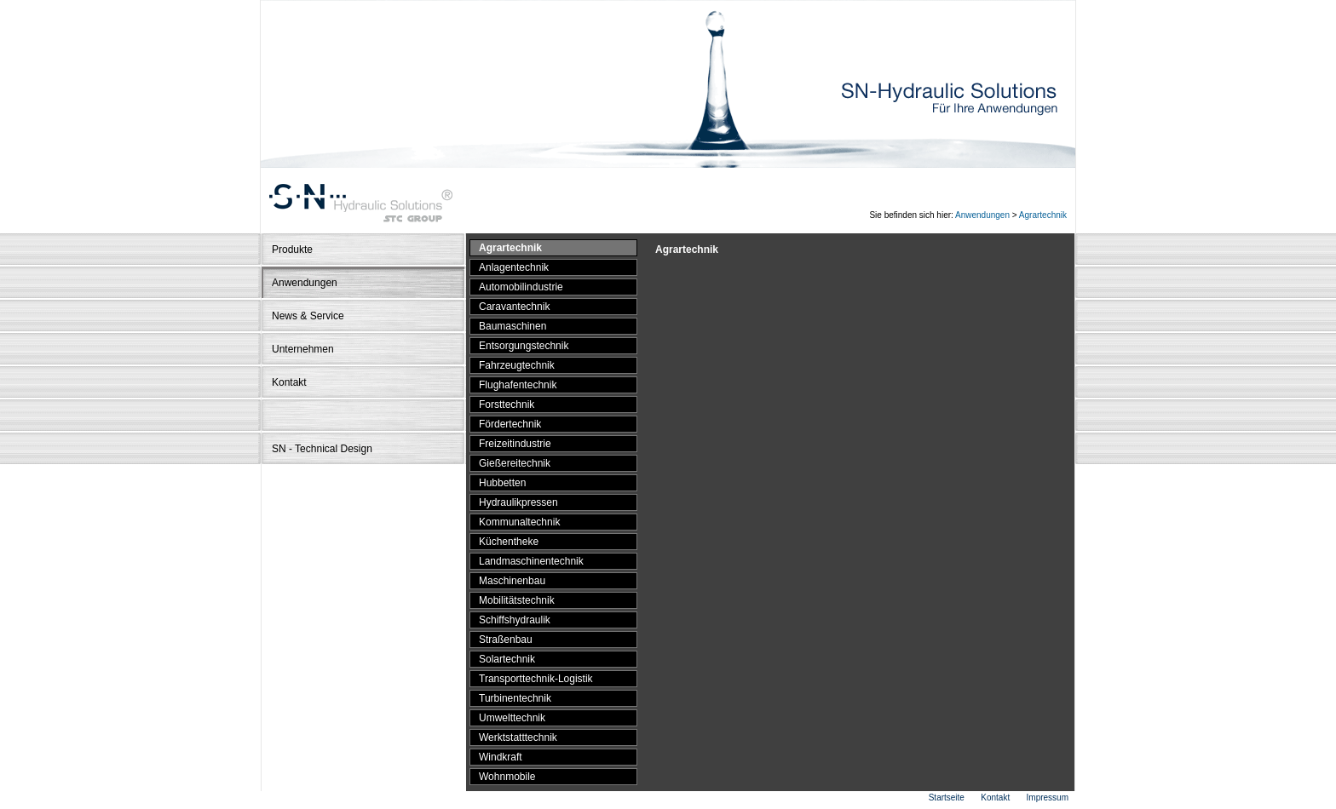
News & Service (308, 316)
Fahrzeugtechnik (517, 365)
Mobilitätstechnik (517, 600)
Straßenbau (506, 639)
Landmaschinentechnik (531, 561)
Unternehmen (303, 349)
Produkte (292, 249)
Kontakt (289, 382)
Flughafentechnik (517, 385)
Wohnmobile (507, 777)
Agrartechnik (1043, 215)
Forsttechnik (506, 404)
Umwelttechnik (512, 718)
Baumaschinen (512, 326)
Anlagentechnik (514, 267)
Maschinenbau (512, 581)
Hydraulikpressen (518, 502)
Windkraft (500, 757)
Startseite (947, 797)
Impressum (1047, 797)
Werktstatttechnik (518, 737)
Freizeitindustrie (515, 444)
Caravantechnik (514, 307)
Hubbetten (502, 483)
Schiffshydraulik (514, 620)
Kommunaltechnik (519, 522)
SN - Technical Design (322, 449)
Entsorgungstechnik (523, 346)
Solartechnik (507, 659)
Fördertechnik (510, 424)
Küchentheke (508, 542)
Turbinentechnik (515, 698)
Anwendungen (982, 215)
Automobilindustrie (521, 287)
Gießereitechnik (514, 463)
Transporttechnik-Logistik (536, 679)
